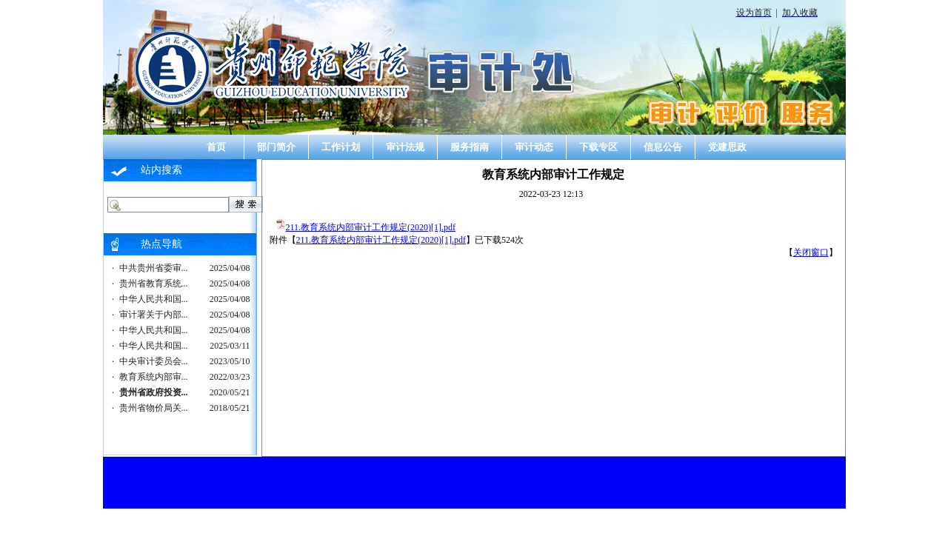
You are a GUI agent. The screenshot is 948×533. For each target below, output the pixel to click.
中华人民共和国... (153, 299)
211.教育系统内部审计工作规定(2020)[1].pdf (371, 227)
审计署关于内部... (153, 314)
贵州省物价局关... (153, 408)
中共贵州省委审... (153, 268)
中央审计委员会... (153, 361)
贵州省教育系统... (153, 283)
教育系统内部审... (153, 377)
